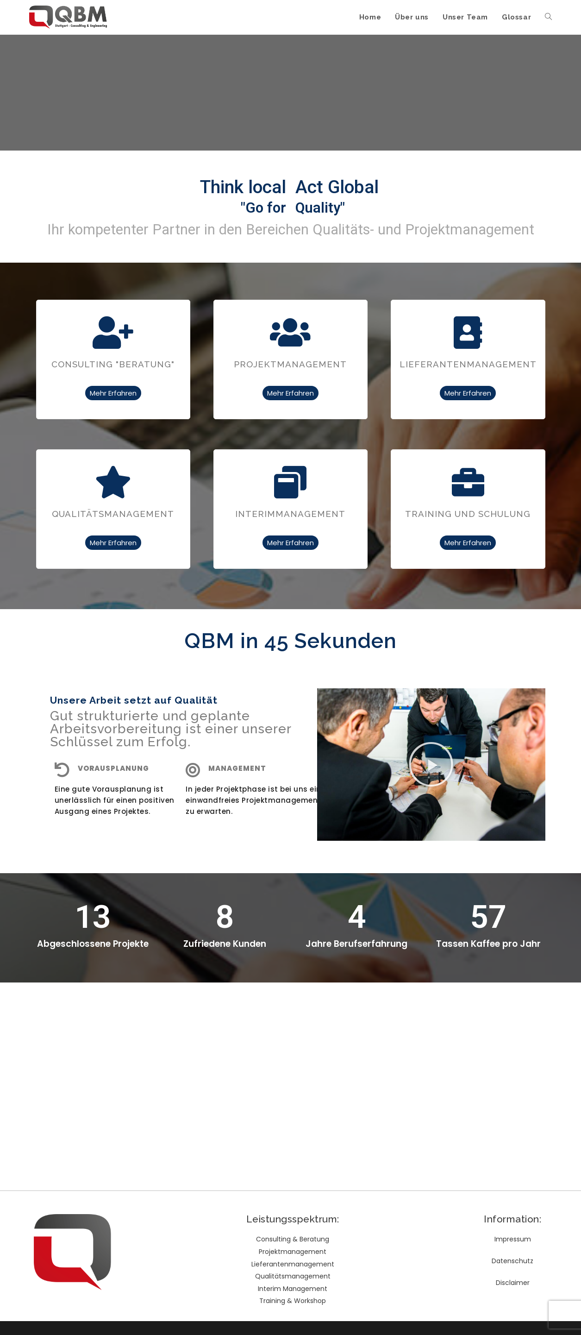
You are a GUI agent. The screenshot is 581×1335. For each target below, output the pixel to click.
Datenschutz (512, 1261)
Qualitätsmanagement (293, 1276)
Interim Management (292, 1288)
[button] (431, 764)
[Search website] (548, 17)
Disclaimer (513, 1282)
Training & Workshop (292, 1300)
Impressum (512, 1239)
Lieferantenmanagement (292, 1264)
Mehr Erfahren (113, 393)
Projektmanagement (292, 1251)
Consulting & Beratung (292, 1239)
